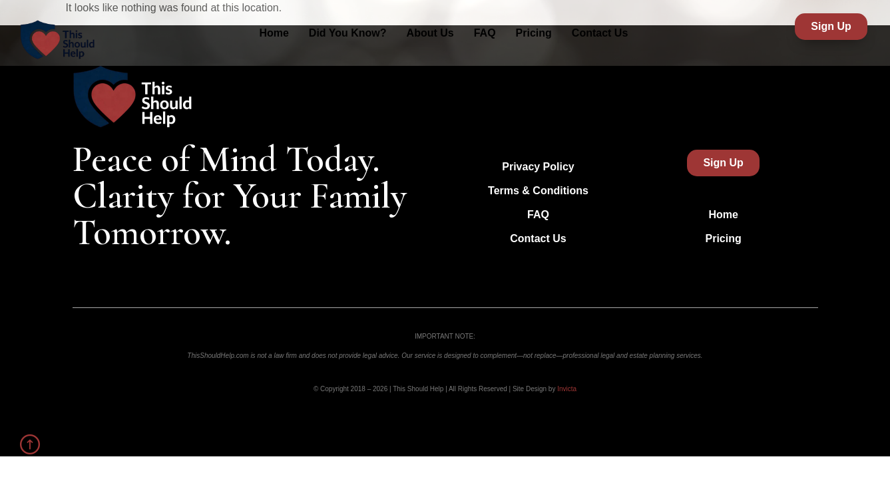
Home (273, 33)
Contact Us (600, 33)
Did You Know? (348, 33)
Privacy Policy (538, 166)
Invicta (566, 389)
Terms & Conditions (538, 190)
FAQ (485, 33)
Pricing (534, 33)
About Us (430, 33)
